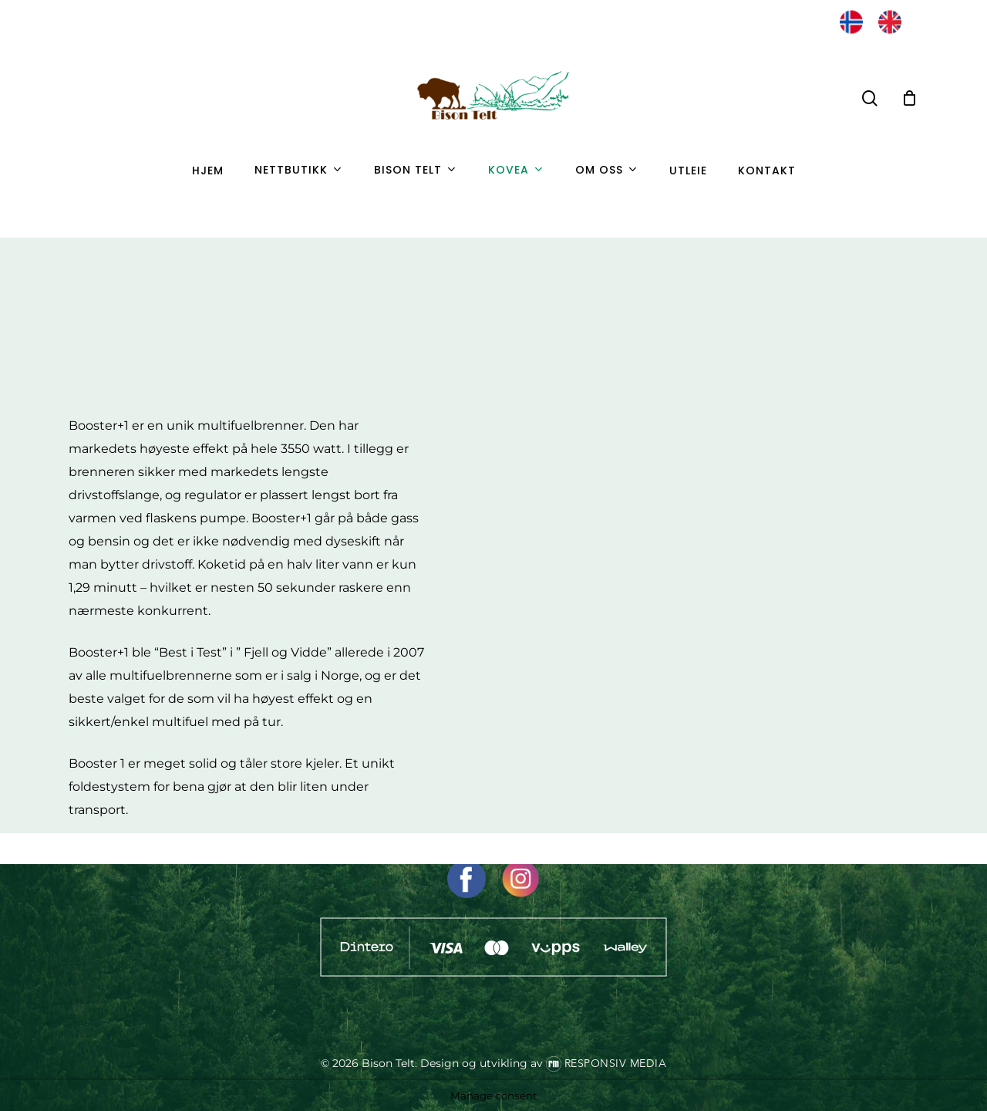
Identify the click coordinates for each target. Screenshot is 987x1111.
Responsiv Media (615, 1063)
